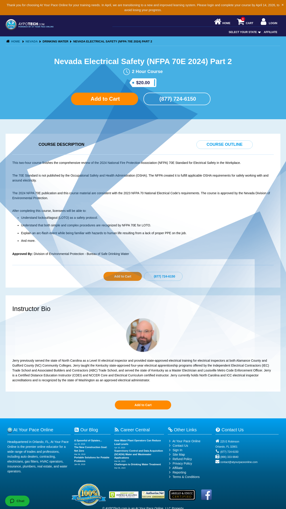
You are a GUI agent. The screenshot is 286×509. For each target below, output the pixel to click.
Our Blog (86, 429)
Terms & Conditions (186, 477)
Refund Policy (182, 459)
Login (268, 22)
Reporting (179, 472)
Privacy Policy (182, 463)
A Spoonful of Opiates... (88, 440)
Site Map (176, 454)
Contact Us (178, 445)
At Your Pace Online (184, 441)
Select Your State (244, 32)
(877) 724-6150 (177, 99)
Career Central (132, 429)
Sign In (175, 450)
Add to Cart (104, 99)
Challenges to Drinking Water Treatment (137, 464)
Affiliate (270, 32)
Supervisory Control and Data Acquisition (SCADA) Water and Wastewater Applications (138, 454)
